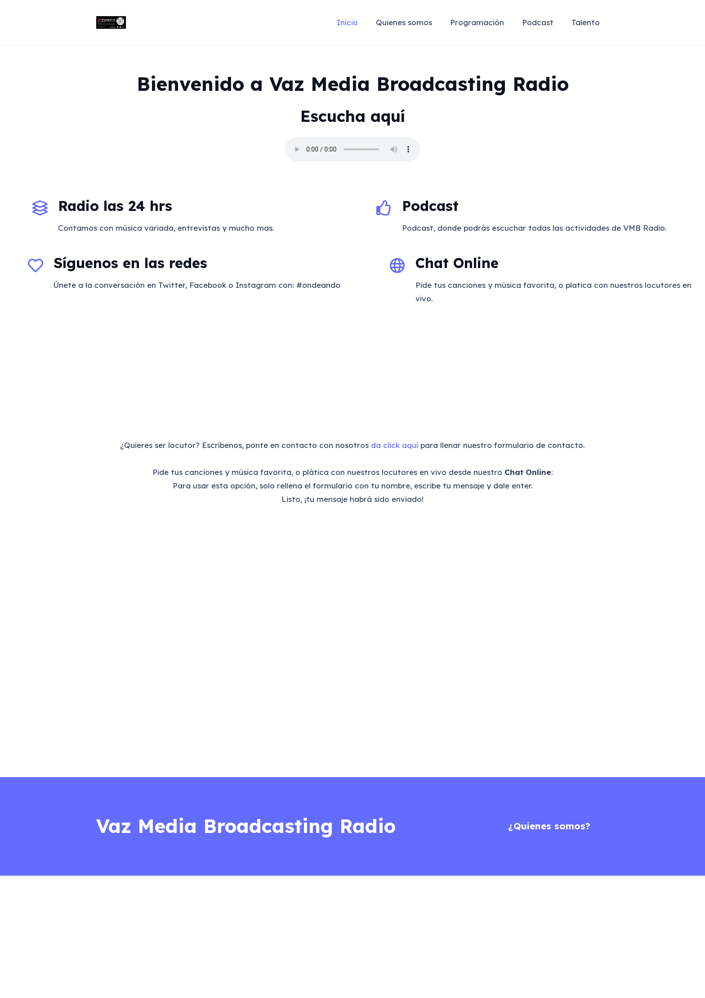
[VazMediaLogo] (111, 23)
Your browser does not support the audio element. (352, 149)
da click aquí (394, 445)
